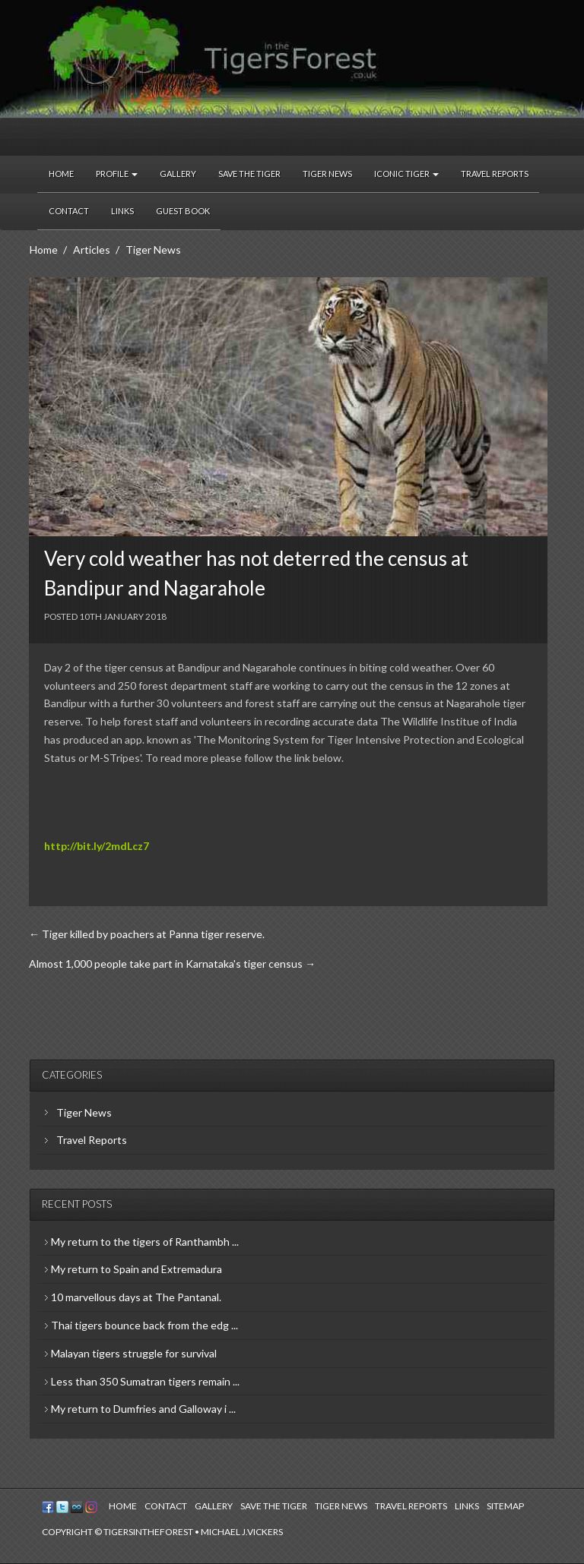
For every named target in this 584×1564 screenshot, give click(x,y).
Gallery (178, 174)
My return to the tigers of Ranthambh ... (145, 1241)
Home (61, 174)
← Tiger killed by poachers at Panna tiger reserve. (147, 933)
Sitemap (505, 1506)
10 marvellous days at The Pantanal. (136, 1297)
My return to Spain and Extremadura (136, 1268)
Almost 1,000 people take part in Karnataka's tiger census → (172, 963)
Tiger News (327, 174)
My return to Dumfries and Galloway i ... (143, 1408)
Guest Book (183, 211)
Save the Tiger (249, 174)
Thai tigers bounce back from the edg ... (144, 1325)
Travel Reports (494, 174)
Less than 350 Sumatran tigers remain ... (145, 1381)
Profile (117, 174)
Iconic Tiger (406, 174)
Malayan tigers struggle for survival (134, 1353)
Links (122, 211)
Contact (69, 211)
